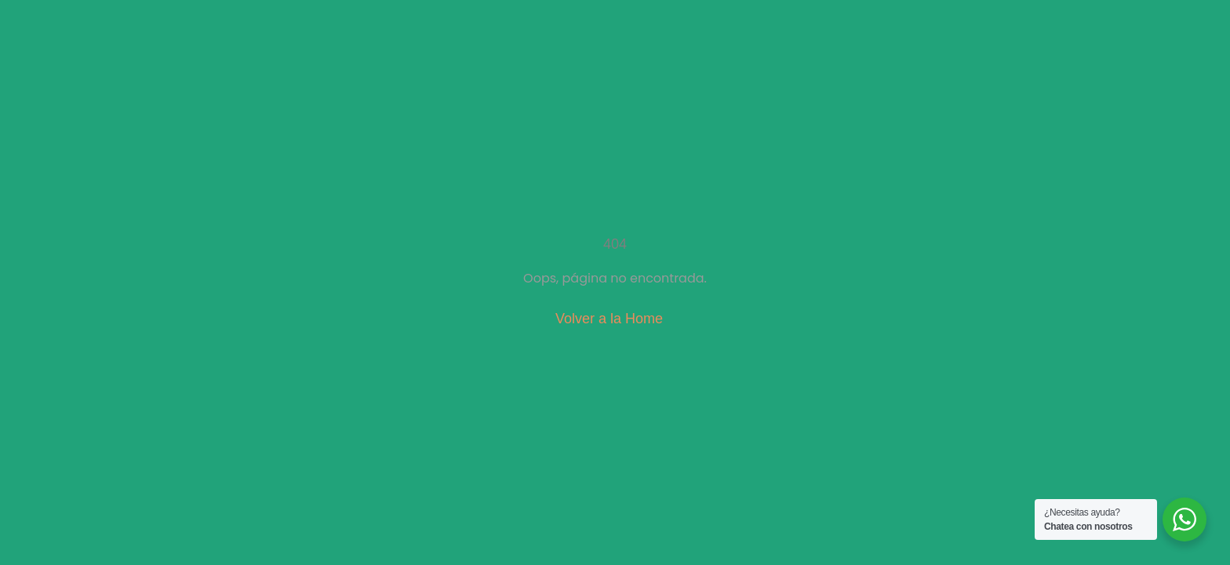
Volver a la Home (609, 318)
